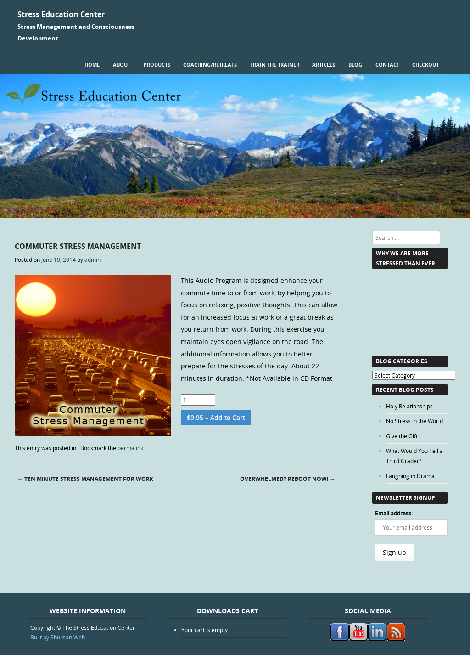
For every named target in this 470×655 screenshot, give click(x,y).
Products (157, 64)
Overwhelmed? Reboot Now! (287, 479)
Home (92, 64)
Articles (323, 64)
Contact (387, 64)
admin (92, 259)
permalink (130, 448)
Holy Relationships (409, 406)
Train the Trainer (274, 64)
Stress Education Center (61, 14)
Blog (355, 64)
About (121, 64)
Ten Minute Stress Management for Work (85, 479)
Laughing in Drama (410, 476)
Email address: (394, 513)
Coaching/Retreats (210, 64)
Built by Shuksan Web (57, 637)
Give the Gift (402, 436)
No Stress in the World (414, 420)
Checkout (425, 64)
